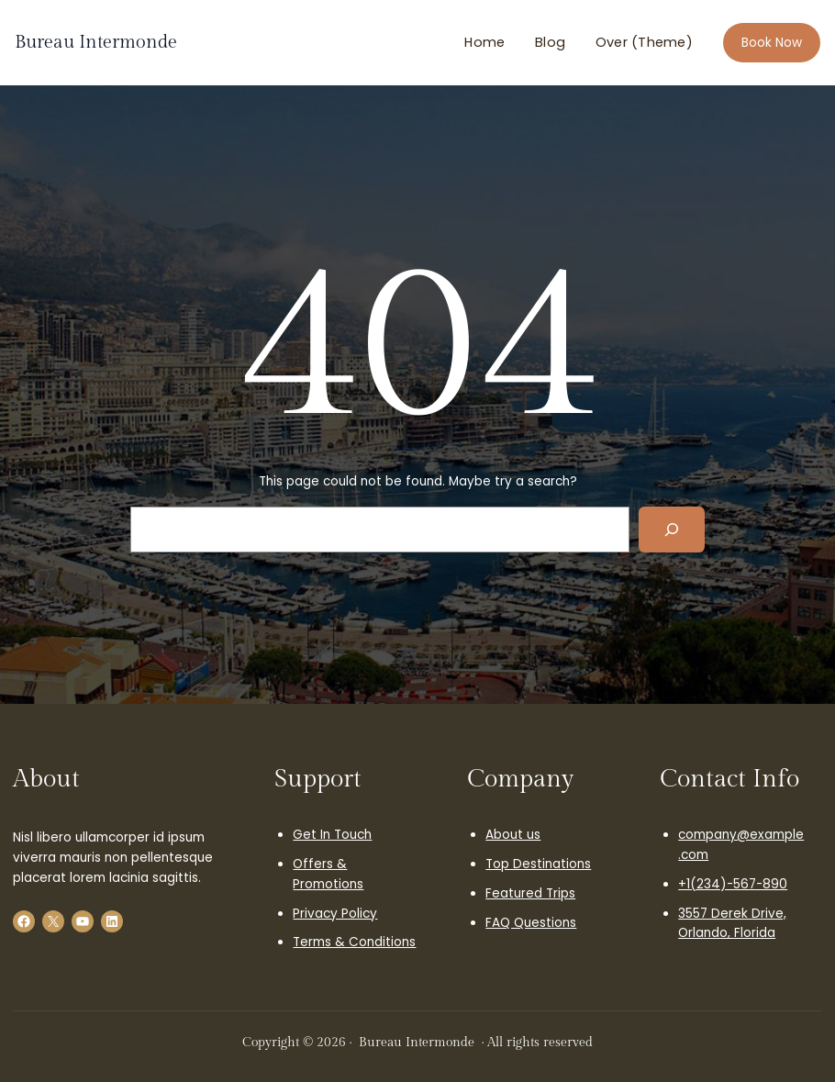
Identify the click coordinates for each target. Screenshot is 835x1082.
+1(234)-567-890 (732, 884)
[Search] (672, 529)
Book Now (771, 42)
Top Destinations (538, 864)
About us (512, 834)
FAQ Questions (530, 922)
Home (484, 42)
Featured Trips (530, 893)
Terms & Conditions (354, 942)
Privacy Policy (335, 913)
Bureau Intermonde (96, 42)
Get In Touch (332, 834)
